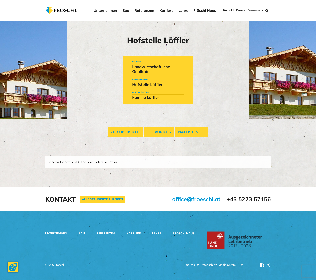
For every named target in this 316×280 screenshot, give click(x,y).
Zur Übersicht (125, 132)
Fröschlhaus (183, 233)
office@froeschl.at (196, 199)
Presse (240, 10)
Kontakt (228, 10)
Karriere (166, 11)
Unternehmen (105, 11)
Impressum (192, 265)
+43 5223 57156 (249, 199)
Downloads (255, 10)
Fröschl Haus (204, 11)
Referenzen (144, 11)
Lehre (183, 11)
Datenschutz (209, 265)
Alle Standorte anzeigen (102, 199)
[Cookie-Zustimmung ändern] (13, 267)
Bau (125, 11)
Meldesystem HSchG (231, 265)
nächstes (192, 132)
